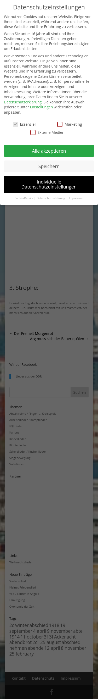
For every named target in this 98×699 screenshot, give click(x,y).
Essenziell (25, 124)
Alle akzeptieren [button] (49, 151)
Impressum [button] (76, 198)
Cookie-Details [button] (23, 198)
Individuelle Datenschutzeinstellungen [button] (49, 184)
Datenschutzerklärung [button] (51, 198)
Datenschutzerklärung (23, 101)
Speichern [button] (49, 166)
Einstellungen (41, 106)
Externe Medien (47, 132)
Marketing (69, 124)
